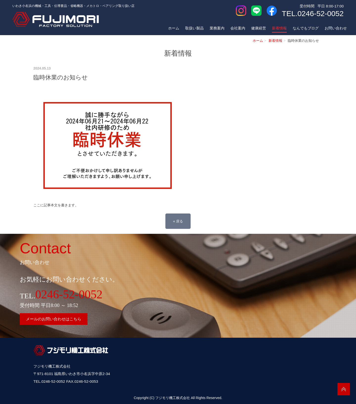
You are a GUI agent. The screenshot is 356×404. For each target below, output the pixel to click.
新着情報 (279, 28)
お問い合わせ (336, 28)
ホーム (173, 28)
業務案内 (217, 28)
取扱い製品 (194, 28)
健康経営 (258, 28)
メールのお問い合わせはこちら (53, 319)
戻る (178, 221)
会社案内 (237, 28)
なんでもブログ (306, 28)
